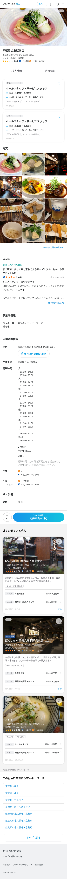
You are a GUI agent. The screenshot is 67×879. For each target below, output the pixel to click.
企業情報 (39, 864)
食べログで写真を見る (52, 247)
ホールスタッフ (21, 744)
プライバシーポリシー (23, 864)
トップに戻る (33, 837)
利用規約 (6, 864)
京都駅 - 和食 (12, 786)
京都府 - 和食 (12, 793)
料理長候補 (19, 594)
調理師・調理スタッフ (24, 602)
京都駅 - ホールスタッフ (17, 807)
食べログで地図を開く (35, 353)
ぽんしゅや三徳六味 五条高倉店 (33, 575)
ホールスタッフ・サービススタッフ (26, 88)
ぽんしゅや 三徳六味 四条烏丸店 (33, 654)
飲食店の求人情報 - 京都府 (18, 827)
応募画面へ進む (39, 517)
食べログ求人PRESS (12, 851)
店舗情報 (50, 71)
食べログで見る (55, 303)
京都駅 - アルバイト (15, 800)
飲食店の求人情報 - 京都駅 (18, 813)
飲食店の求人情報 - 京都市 (18, 820)
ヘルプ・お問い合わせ (12, 856)
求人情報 (17, 71)
